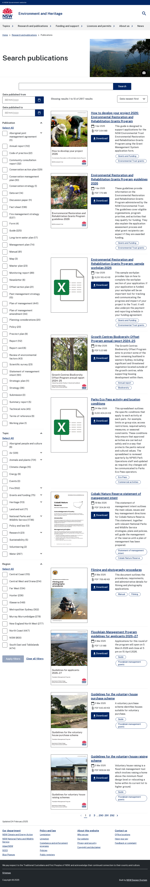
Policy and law (48, 830)
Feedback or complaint (126, 843)
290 (101, 815)
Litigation (44, 839)
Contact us (121, 830)
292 (112, 815)
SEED (5, 850)
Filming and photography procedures (116, 570)
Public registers (47, 855)
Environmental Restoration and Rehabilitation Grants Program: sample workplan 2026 (117, 264)
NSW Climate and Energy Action (17, 834)
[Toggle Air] (41, 453)
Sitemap (6, 873)
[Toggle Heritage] (41, 502)
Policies (43, 850)
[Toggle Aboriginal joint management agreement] (41, 133)
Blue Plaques (8, 855)
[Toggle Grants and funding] (41, 495)
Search (122, 86)
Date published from (14, 94)
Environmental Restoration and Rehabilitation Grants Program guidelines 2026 (119, 179)
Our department (11, 830)
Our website (83, 839)
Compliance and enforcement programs (54, 844)
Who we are (82, 834)
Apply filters (13, 658)
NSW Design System (137, 880)
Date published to (13, 107)
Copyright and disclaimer (89, 847)
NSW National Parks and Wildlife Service (18, 840)
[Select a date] (39, 99)
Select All (8, 128)
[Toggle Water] (41, 554)
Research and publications (24, 35)
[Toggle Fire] (41, 488)
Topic (5, 433)
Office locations (122, 834)
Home (5, 35)
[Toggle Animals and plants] (41, 460)
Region (6, 564)
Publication (8, 123)
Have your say (121, 839)
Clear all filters (35, 658)
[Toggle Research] (41, 533)
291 (106, 815)
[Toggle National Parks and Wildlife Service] (41, 516)
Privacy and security (86, 843)
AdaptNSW (7, 846)
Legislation (45, 834)
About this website (88, 830)
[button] (8, 26)
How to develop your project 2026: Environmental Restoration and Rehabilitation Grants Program (115, 117)
